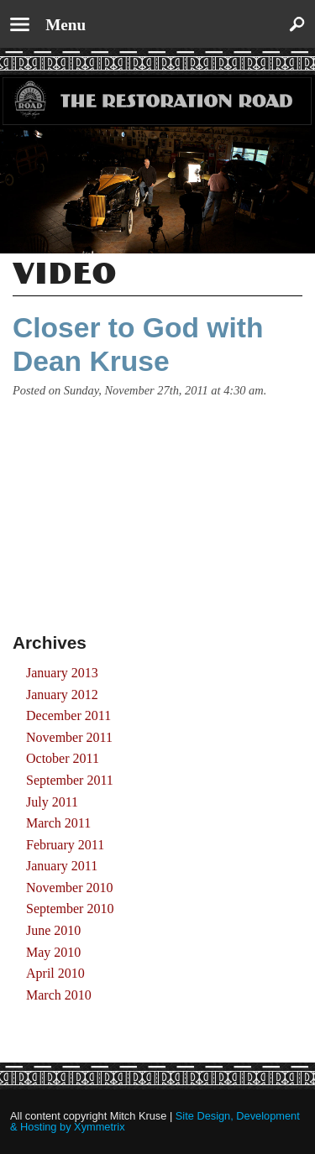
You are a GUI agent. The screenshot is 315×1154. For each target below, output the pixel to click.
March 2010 (59, 995)
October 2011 (62, 758)
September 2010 (69, 908)
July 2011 (52, 802)
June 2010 (53, 930)
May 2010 (53, 952)
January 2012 (62, 694)
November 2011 (69, 737)
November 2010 (69, 887)
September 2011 (69, 780)
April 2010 (55, 973)
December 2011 (68, 715)
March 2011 (58, 823)
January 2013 (62, 673)
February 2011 (65, 845)
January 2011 (61, 866)
